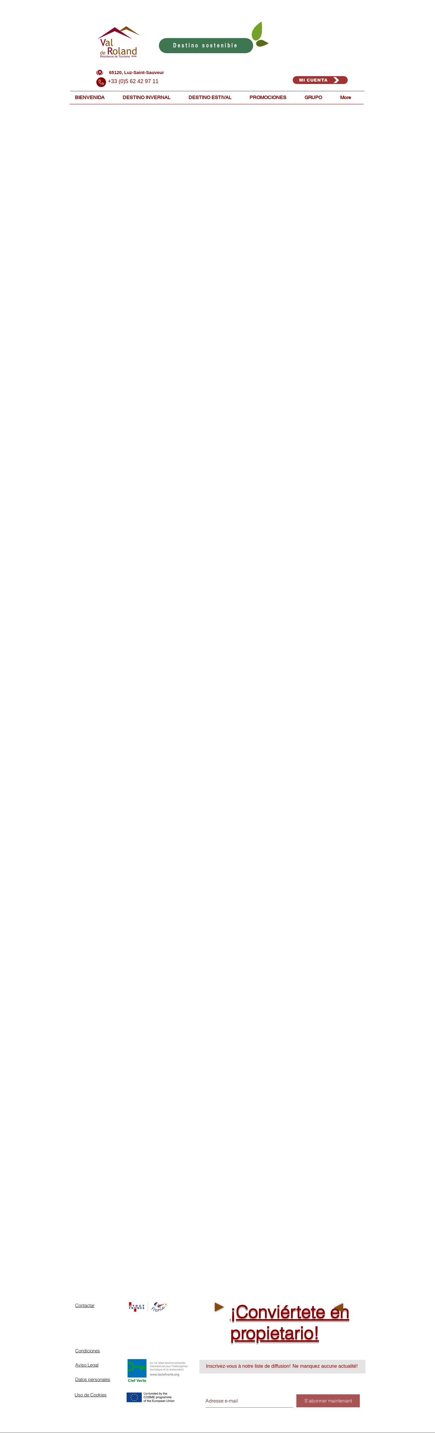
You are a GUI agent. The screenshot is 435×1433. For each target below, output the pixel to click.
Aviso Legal (86, 1365)
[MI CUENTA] (320, 80)
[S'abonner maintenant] (328, 1400)
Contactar (85, 1305)
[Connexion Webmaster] (338, 1430)
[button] (151, 97)
